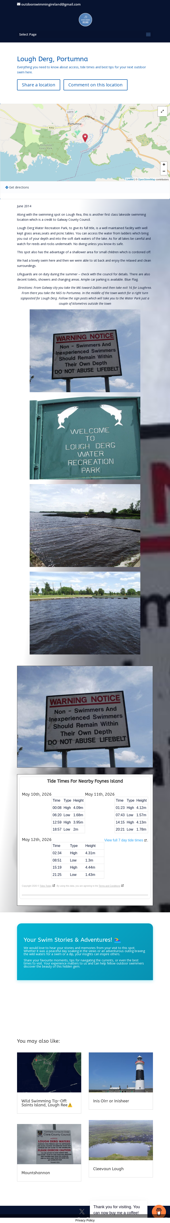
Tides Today (45, 886)
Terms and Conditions (109, 886)
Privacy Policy (85, 1220)
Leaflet (130, 179)
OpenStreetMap (146, 179)
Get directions (19, 187)
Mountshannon (35, 1172)
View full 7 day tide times (123, 840)
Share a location (38, 85)
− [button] (163, 171)
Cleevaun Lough (108, 1168)
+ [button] (163, 165)
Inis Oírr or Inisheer (111, 1101)
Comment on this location (95, 85)
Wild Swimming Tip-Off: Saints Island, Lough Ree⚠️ (46, 1103)
